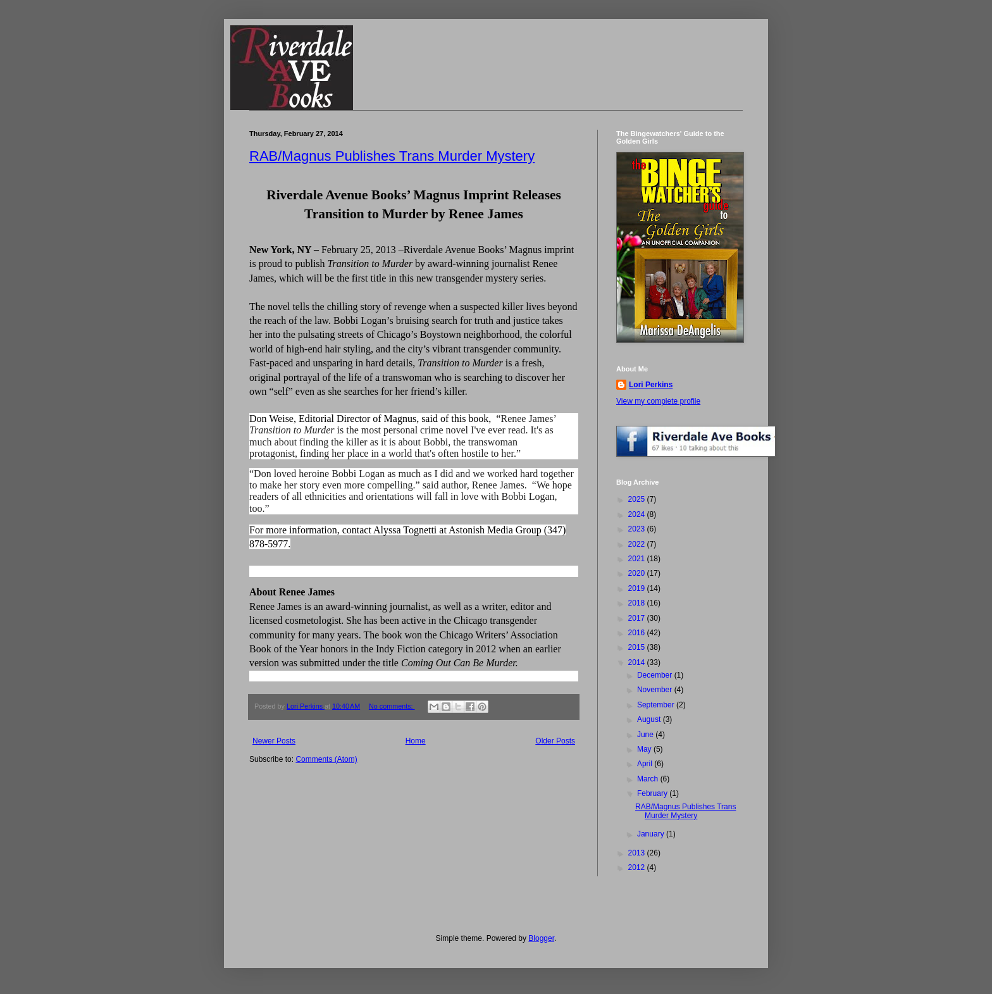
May (645, 749)
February (653, 793)
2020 (637, 573)
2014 (637, 662)
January (651, 833)
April (645, 763)
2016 (637, 632)
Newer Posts (273, 740)
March (648, 778)
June (646, 734)
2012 (637, 867)
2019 (637, 588)
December (655, 675)
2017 (637, 618)
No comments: (392, 706)
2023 (637, 529)
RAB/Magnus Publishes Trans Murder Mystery (392, 156)
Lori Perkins (651, 384)
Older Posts (555, 740)
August (650, 719)
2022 (637, 544)
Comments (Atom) (326, 759)
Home (416, 740)
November (655, 689)
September (656, 704)
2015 (637, 647)
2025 (637, 499)
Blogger (541, 938)
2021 (637, 558)
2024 (637, 514)
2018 (637, 603)
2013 (637, 852)
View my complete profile (658, 401)
